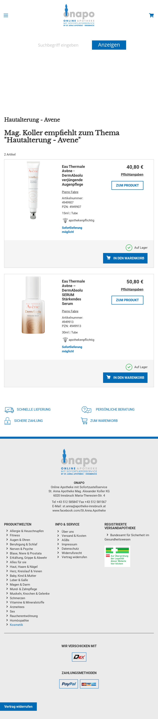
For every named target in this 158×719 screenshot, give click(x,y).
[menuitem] (32, 531)
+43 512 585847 (67, 502)
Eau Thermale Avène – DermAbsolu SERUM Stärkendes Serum (73, 292)
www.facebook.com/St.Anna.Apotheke (79, 510)
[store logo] (79, 15)
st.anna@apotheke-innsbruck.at (84, 506)
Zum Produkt (127, 185)
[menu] (29, 579)
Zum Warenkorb (99, 421)
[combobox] (62, 45)
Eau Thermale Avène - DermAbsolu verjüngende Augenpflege (73, 175)
